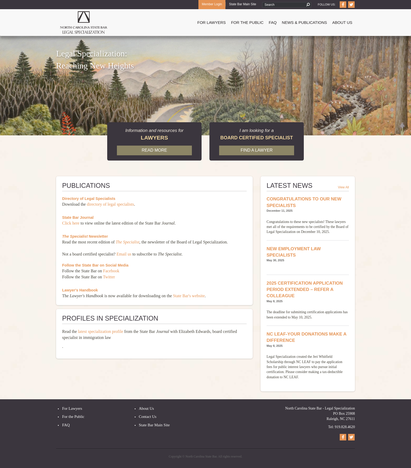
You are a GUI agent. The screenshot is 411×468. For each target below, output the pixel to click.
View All (343, 187)
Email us (123, 254)
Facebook (111, 271)
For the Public (73, 416)
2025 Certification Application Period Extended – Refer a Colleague (305, 290)
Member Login (212, 4)
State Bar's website (189, 296)
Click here (70, 223)
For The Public (247, 22)
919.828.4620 (345, 427)
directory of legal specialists (110, 204)
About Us (342, 22)
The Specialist (127, 242)
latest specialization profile (100, 331)
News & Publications (304, 22)
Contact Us (147, 416)
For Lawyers (211, 22)
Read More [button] (154, 150)
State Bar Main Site (242, 4)
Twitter (109, 277)
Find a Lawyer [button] (257, 150)
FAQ (273, 22)
